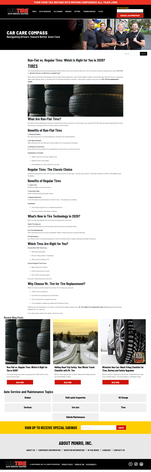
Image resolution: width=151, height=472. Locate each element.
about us (30, 450)
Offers (77, 11)
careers (106, 450)
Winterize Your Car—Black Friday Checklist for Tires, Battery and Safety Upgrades (123, 369)
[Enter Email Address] (98, 427)
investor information (74, 450)
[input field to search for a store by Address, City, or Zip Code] (130, 10)
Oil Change (58, 11)
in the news (93, 450)
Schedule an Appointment (130, 15)
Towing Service (89, 11)
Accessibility (91, 464)
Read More (20, 382)
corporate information (49, 450)
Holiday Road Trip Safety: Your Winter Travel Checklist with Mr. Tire (74, 369)
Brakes (68, 11)
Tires (34, 11)
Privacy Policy (67, 464)
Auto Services (45, 11)
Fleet (100, 11)
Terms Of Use (79, 464)
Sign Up (121, 428)
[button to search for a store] (142, 10)
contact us (119, 450)
